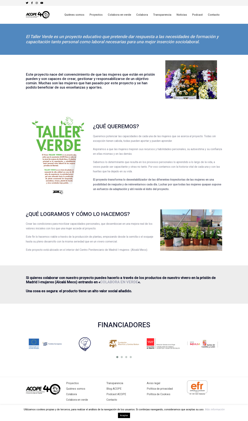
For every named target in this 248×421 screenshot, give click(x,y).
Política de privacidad (160, 388)
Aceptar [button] (124, 415)
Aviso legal (153, 383)
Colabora (71, 394)
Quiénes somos (75, 388)
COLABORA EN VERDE (119, 282)
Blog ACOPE (113, 388)
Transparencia (114, 383)
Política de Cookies (158, 394)
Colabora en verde (77, 399)
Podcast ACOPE (116, 394)
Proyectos (72, 383)
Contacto (111, 399)
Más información (214, 409)
